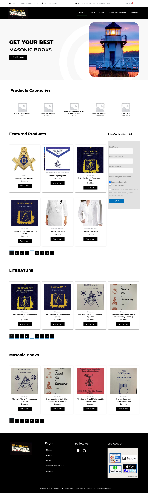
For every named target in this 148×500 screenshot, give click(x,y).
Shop (101, 13)
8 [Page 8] (48, 340)
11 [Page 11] (43, 255)
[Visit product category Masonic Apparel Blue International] (74, 107)
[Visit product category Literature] (126, 107)
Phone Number (115, 167)
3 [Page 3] (22, 255)
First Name (113, 147)
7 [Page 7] (43, 340)
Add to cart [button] (24, 186)
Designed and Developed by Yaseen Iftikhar (94, 495)
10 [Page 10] (38, 255)
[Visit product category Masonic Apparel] (100, 107)
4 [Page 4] (27, 255)
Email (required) (116, 157)
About (92, 13)
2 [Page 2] (16, 255)
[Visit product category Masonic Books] (48, 107)
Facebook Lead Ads (118, 183)
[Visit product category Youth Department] (22, 107)
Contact (134, 13)
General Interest (117, 186)
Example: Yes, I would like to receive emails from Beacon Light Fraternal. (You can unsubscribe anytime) (123, 194)
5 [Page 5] (32, 427)
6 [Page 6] (37, 340)
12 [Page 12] (48, 255)
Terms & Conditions (117, 13)
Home (82, 13)
